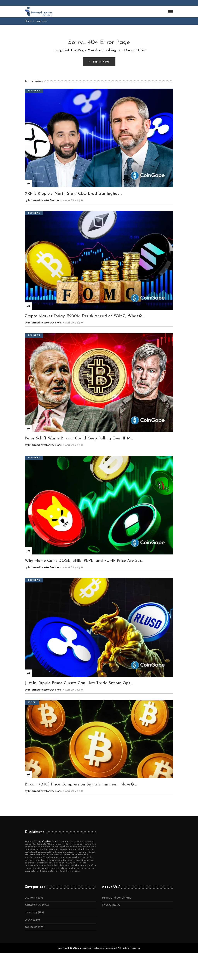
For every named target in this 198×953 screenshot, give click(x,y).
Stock (32, 703)
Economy (31, 897)
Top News (34, 91)
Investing (31, 912)
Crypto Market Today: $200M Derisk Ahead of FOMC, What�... (84, 316)
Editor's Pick (33, 905)
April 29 (69, 200)
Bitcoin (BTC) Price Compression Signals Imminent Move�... (81, 784)
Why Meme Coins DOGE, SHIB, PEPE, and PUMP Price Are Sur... (84, 561)
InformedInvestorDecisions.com (41, 841)
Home (28, 21)
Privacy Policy (111, 905)
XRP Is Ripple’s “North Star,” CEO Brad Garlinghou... (73, 194)
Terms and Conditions (116, 897)
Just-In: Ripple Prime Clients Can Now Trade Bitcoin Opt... (78, 683)
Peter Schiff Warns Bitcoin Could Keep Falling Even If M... (79, 438)
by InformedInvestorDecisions (43, 200)
